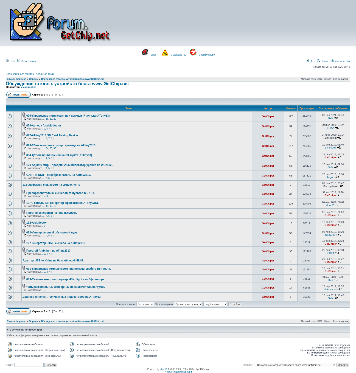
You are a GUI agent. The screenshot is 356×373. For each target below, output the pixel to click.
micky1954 (331, 234)
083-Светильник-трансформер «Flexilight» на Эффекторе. (65, 279)
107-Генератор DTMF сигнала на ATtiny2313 (55, 243)
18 (47, 119)
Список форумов (16, 79)
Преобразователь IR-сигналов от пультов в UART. (60, 193)
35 (51, 148)
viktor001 (330, 205)
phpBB (163, 369)
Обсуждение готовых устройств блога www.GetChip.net (72, 79)
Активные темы (45, 74)
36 (54, 148)
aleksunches (28, 87)
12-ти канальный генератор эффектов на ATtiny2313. (62, 203)
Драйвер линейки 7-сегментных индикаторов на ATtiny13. (61, 296)
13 (54, 206)
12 (51, 206)
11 (47, 206)
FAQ (310, 61)
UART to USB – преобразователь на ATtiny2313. (58, 175)
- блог (152, 54)
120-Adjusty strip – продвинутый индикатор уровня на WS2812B (70, 165)
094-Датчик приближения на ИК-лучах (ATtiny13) (59, 155)
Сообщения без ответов (20, 74)
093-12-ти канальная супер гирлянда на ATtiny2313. (61, 145)
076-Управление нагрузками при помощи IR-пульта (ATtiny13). (68, 115)
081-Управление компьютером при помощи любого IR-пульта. (68, 268)
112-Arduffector (36, 222)
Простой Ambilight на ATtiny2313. (48, 250)
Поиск (322, 61)
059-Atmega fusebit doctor (43, 125)
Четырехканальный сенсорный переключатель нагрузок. (65, 287)
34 (47, 148)
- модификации (206, 54)
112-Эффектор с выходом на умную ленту (51, 184)
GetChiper (268, 116)
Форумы (34, 79)
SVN (330, 118)
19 (51, 119)
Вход (10, 61)
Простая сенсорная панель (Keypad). (51, 212)
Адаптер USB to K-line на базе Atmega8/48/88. (53, 260)
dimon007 (330, 147)
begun (330, 177)
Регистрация (26, 61)
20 (54, 119)
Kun (330, 280)
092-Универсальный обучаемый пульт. (52, 232)
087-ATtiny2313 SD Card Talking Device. (52, 135)
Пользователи (340, 61)
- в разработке (177, 54)
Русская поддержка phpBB (178, 371)
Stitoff (331, 253)
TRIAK (330, 127)
